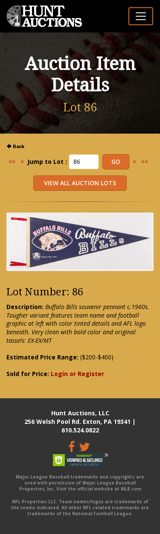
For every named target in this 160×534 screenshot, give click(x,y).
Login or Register (77, 374)
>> (144, 162)
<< (12, 162)
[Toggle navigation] (140, 16)
